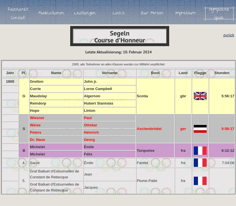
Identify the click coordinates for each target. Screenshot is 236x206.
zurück (228, 34)
